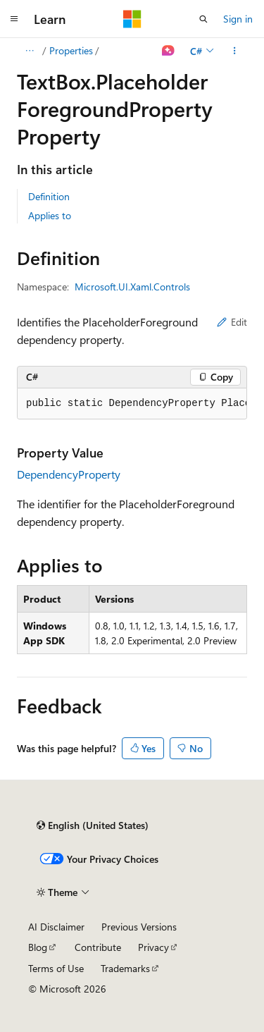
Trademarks (125, 968)
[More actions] (234, 50)
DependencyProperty (68, 474)
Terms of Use (56, 968)
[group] (132, 403)
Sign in (238, 18)
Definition (49, 196)
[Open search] (203, 19)
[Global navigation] (14, 19)
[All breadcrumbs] (29, 50)
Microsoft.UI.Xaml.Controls (132, 286)
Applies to (49, 215)
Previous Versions (139, 926)
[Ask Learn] (168, 50)
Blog (37, 947)
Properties (71, 50)
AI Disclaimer (56, 926)
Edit (232, 321)
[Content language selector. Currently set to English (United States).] (92, 825)
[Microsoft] (132, 19)
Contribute (98, 947)
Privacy (153, 947)
